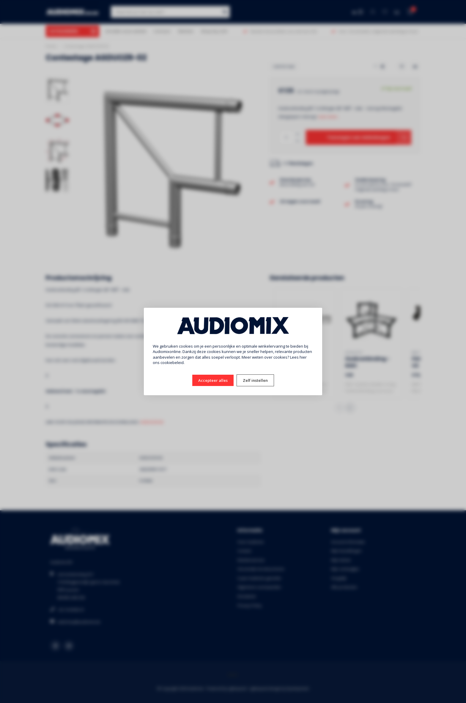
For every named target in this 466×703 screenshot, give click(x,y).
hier (303, 357)
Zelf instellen (255, 380)
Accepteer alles (213, 380)
